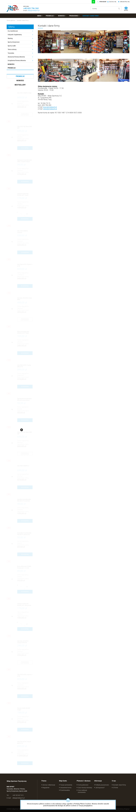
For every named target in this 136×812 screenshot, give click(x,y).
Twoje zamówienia (66, 785)
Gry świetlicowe (13, 31)
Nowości (11, 64)
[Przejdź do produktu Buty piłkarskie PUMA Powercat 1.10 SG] (25, 567)
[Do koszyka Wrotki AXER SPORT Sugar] (25, 730)
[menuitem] (40, 15)
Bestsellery (20, 85)
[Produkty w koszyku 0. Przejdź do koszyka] (126, 8)
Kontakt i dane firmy (119, 785)
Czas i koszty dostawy (85, 787)
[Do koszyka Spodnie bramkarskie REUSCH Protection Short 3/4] (25, 521)
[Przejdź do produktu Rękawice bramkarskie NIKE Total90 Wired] (25, 161)
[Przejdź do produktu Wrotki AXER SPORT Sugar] (25, 709)
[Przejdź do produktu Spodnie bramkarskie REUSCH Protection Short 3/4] (25, 500)
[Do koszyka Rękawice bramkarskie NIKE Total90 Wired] (25, 182)
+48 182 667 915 (15, 795)
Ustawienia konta (65, 787)
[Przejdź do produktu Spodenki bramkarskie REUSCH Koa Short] (25, 399)
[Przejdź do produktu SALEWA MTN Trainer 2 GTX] (25, 265)
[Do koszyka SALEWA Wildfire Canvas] (25, 252)
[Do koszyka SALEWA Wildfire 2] (25, 487)
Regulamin (46, 787)
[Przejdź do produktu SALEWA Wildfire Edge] (25, 93)
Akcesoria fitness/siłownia (16, 57)
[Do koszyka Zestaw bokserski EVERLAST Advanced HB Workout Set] (25, 629)
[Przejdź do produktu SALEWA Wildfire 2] (25, 466)
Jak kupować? (100, 787)
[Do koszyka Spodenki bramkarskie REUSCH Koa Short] (25, 420)
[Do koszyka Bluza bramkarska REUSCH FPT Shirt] (25, 353)
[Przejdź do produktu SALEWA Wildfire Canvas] (25, 231)
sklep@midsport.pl (33, 10)
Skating (10, 38)
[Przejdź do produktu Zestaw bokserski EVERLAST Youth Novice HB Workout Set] (25, 194)
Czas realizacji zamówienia (82, 791)
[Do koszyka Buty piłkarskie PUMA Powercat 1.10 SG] (25, 592)
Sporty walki (12, 46)
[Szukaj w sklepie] (104, 8)
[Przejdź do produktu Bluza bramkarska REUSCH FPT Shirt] (25, 332)
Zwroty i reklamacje (49, 785)
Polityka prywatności (102, 785)
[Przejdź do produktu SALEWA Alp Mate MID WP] (25, 127)
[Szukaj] (119, 8)
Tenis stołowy (12, 49)
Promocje (12, 68)
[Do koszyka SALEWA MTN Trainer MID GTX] (25, 386)
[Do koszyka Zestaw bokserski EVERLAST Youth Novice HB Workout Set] (25, 219)
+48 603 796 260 (31, 8)
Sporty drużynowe (13, 42)
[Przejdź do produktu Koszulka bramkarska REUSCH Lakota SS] (25, 533)
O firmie (115, 787)
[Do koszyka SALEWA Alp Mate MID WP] (25, 148)
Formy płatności (83, 785)
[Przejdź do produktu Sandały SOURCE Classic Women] (25, 642)
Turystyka (11, 53)
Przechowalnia (65, 790)
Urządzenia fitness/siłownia (17, 60)
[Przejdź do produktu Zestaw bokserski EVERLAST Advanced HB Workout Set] (25, 604)
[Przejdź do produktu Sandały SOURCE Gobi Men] (25, 299)
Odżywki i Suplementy (15, 34)
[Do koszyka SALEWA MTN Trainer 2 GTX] (25, 286)
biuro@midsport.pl (50, 107)
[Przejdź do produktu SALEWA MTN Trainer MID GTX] (25, 366)
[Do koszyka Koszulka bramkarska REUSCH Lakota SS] (25, 554)
